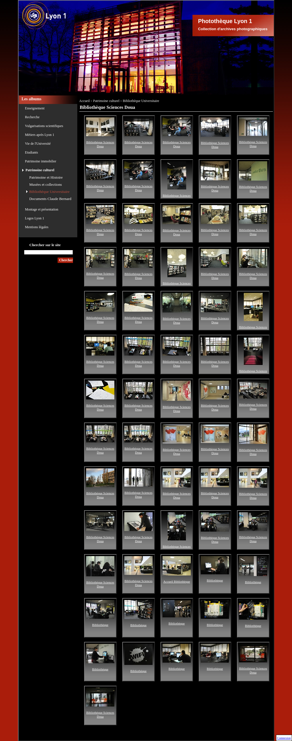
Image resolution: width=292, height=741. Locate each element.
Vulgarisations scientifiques (44, 126)
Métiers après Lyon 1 (39, 135)
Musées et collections (45, 184)
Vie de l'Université (38, 144)
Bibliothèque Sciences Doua (100, 140)
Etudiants (31, 152)
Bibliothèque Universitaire (49, 191)
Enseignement (35, 108)
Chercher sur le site (45, 245)
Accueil (84, 101)
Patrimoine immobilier (40, 161)
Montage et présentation (41, 209)
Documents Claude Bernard (50, 199)
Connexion (284, 738)
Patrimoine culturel (40, 170)
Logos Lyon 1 (34, 218)
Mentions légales (36, 227)
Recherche (32, 117)
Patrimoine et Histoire (46, 177)
